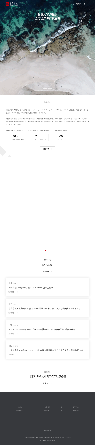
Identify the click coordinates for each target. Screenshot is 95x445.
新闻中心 (19, 410)
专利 (47, 200)
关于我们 (76, 407)
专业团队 (47, 407)
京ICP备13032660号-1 (47, 440)
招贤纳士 (47, 410)
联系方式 (46, 383)
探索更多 (46, 149)
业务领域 (19, 407)
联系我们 (76, 410)
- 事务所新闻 (46, 265)
